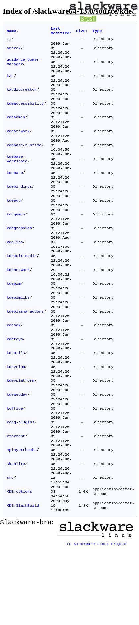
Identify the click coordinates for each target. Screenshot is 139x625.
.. (9, 40)
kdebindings (19, 209)
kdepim (14, 320)
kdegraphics (19, 257)
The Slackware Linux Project (96, 611)
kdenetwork (18, 304)
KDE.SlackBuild (23, 573)
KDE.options (19, 558)
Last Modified (61, 31)
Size (82, 31)
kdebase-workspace (17, 178)
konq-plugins (20, 478)
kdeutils (16, 399)
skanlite (16, 526)
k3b (10, 82)
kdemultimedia (22, 288)
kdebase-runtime (24, 162)
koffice (15, 463)
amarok (14, 51)
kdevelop (16, 415)
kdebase (15, 193)
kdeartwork (18, 146)
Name (12, 31)
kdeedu (14, 225)
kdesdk (14, 368)
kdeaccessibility (25, 114)
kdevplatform (20, 431)
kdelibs (15, 273)
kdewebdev (17, 447)
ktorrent (16, 494)
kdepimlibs (18, 336)
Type (98, 31)
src (10, 542)
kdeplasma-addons (25, 352)
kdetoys (15, 383)
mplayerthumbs (22, 510)
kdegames (16, 241)
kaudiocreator (22, 98)
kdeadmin (16, 130)
